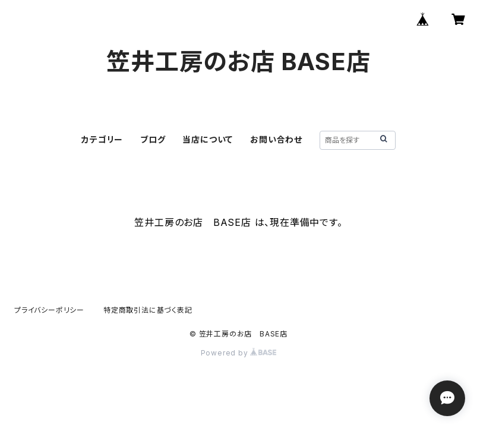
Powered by (239, 352)
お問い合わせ (276, 139)
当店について (207, 139)
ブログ (152, 139)
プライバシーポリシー (49, 310)
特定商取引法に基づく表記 (147, 310)
